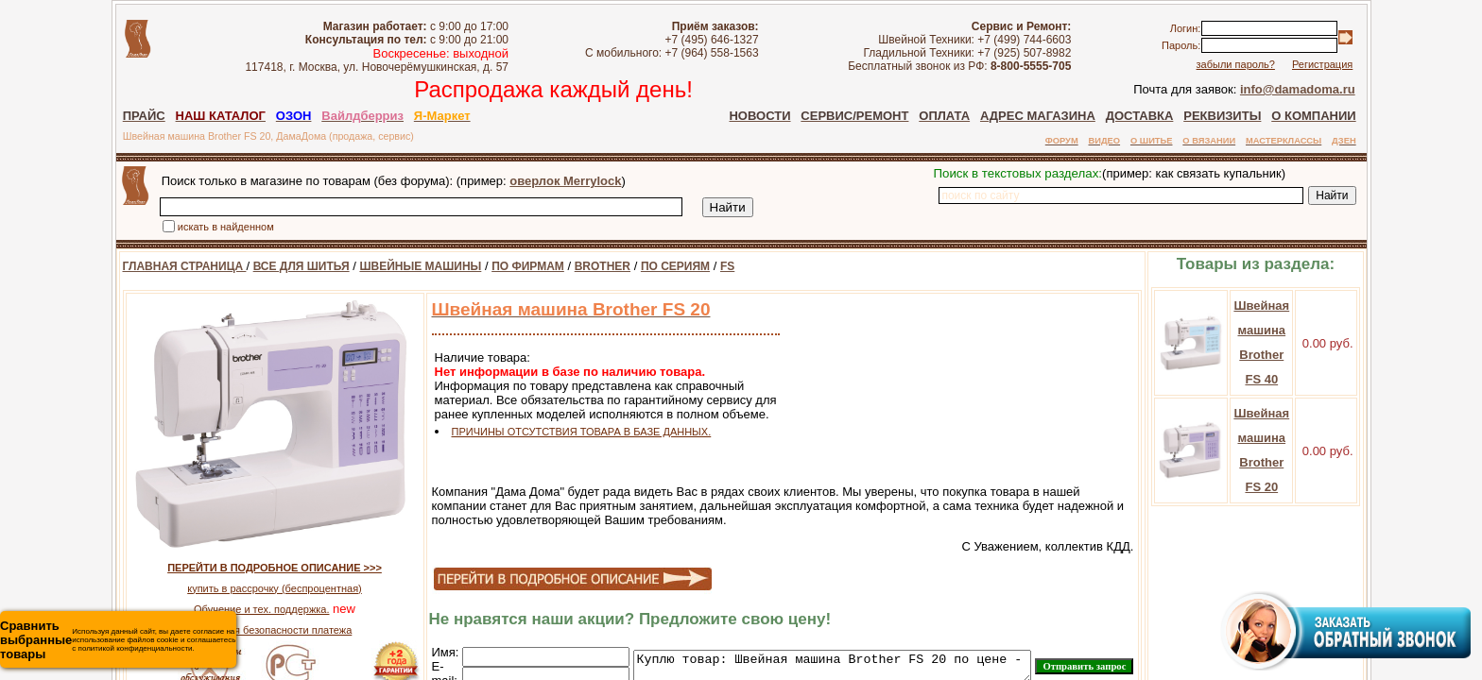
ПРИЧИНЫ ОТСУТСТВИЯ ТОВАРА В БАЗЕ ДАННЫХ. (558, 431)
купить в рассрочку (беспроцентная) (251, 588)
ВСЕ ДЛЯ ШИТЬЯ (278, 266)
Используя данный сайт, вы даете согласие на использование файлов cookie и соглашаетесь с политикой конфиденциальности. (117, 640)
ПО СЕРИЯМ (651, 266)
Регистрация (1345, 64)
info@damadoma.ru (1321, 89)
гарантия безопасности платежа (251, 630)
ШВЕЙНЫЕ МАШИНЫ (396, 266)
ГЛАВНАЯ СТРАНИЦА (161, 266)
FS (704, 266)
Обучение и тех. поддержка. (237, 609)
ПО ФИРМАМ (504, 266)
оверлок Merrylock (541, 181)
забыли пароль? (1258, 64)
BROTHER (579, 266)
